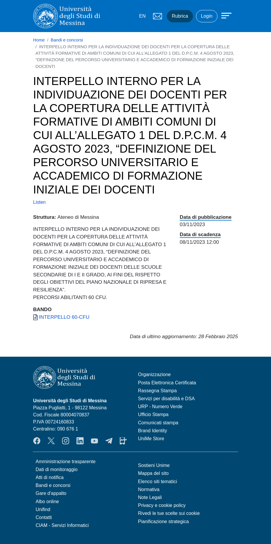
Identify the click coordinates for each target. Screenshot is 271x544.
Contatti (44, 517)
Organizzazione (154, 374)
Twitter (51, 440)
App (123, 440)
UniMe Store (151, 438)
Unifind (43, 509)
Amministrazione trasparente (66, 461)
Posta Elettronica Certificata (167, 382)
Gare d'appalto (51, 493)
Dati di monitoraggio (56, 469)
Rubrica (180, 16)
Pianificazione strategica (163, 521)
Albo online (47, 501)
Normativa (148, 489)
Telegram (108, 440)
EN (142, 16)
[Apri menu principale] (223, 15)
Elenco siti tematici (157, 481)
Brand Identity (152, 430)
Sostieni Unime (154, 465)
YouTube (94, 440)
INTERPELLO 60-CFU (64, 317)
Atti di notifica (50, 477)
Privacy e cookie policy (162, 505)
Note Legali (150, 497)
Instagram (65, 440)
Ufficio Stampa (153, 414)
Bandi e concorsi (67, 40)
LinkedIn (80, 440)
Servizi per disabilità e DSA (166, 398)
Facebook (36, 440)
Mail (157, 16)
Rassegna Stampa (157, 390)
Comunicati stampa (158, 422)
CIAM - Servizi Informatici (62, 525)
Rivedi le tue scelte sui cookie (169, 513)
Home (39, 40)
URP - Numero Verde (160, 406)
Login (206, 16)
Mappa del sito (153, 473)
